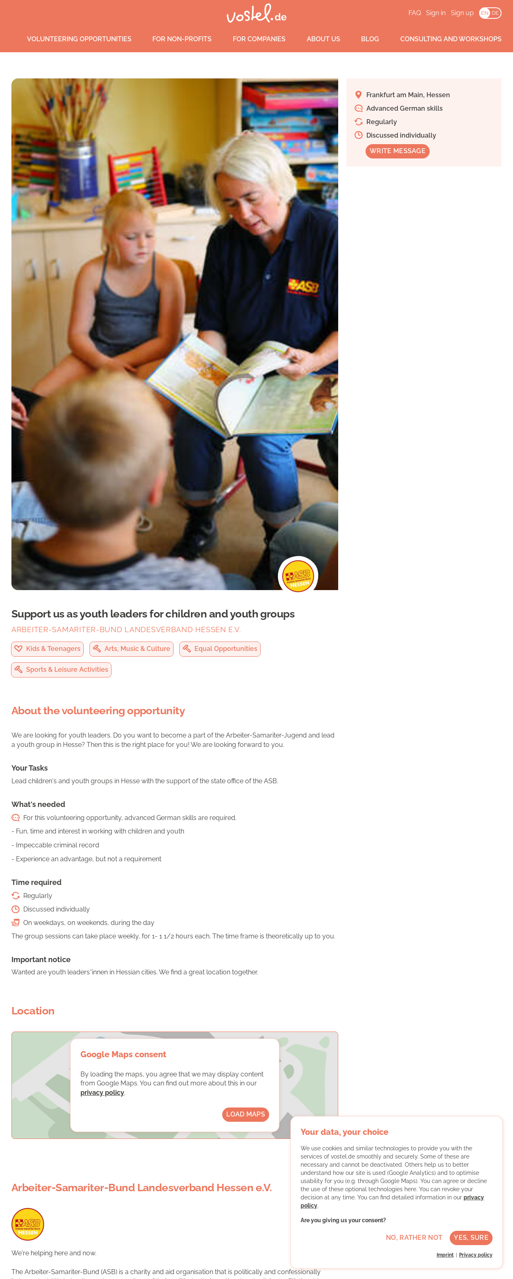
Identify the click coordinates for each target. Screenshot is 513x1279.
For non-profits (174, 39)
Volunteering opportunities (71, 39)
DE (495, 13)
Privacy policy (476, 1255)
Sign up (462, 13)
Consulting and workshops (443, 39)
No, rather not (414, 1237)
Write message (398, 151)
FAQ (414, 13)
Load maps (245, 1114)
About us (315, 39)
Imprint (445, 1255)
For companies (251, 39)
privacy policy (102, 1092)
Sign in (436, 13)
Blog (362, 39)
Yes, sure (471, 1237)
